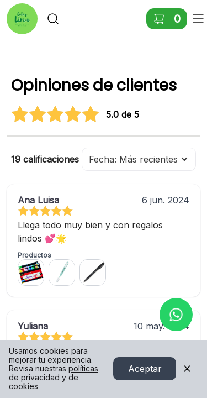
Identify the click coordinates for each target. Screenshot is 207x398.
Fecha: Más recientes (139, 159)
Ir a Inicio (18, 13)
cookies (23, 386)
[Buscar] (53, 19)
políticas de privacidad (53, 373)
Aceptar (145, 369)
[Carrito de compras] (166, 18)
